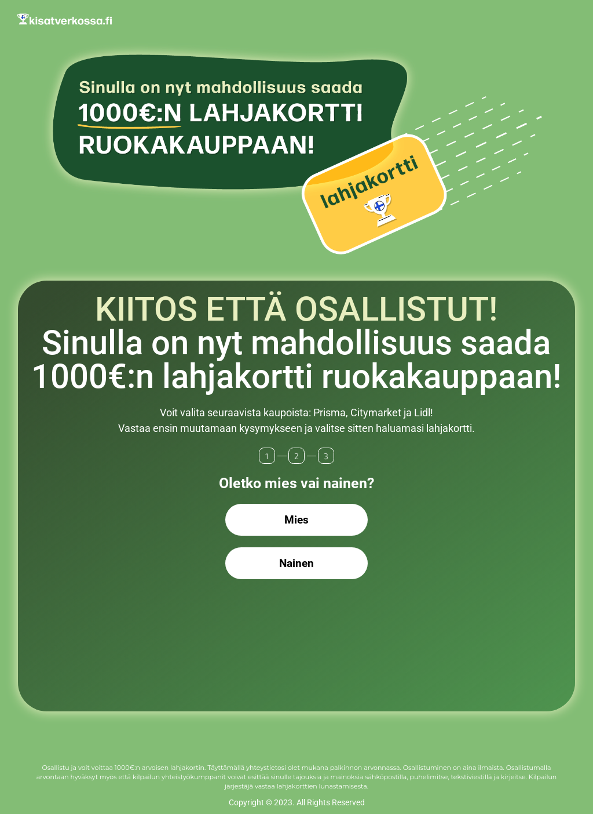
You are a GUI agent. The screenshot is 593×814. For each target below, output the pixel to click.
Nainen (296, 563)
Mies (296, 519)
